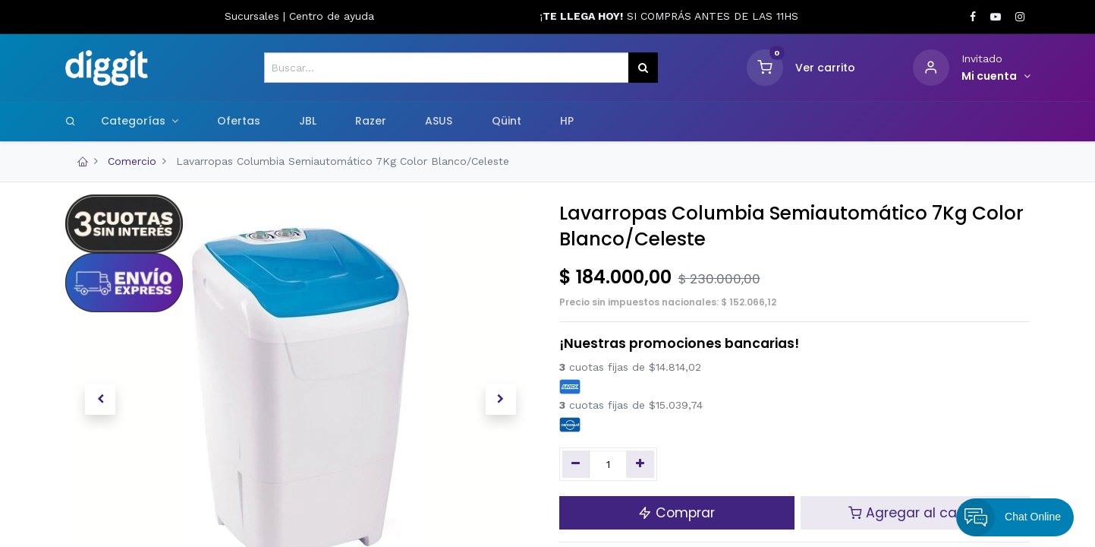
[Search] (70, 121)
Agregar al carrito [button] (915, 513)
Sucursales (254, 16)
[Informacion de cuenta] (995, 76)
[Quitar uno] (576, 464)
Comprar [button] (676, 513)
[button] (100, 399)
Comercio (132, 161)
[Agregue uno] (640, 464)
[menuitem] (238, 121)
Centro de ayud (328, 16)
